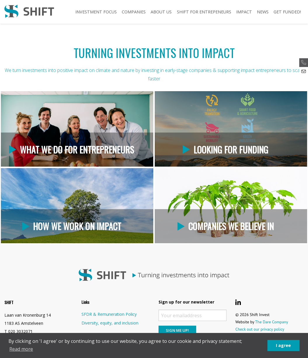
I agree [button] (283, 345)
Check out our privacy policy (259, 329)
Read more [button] (21, 349)
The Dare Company (271, 322)
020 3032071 (20, 331)
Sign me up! (177, 330)
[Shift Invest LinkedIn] (238, 302)
